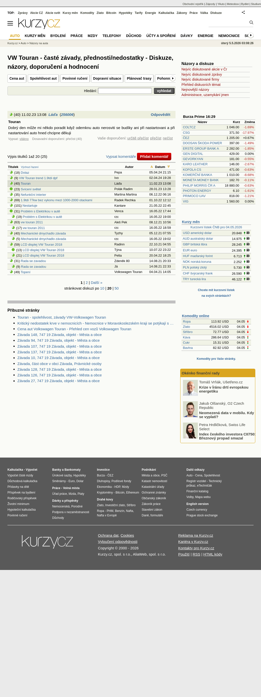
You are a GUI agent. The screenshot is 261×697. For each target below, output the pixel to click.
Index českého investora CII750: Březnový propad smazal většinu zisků (227, 438)
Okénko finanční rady (201, 373)
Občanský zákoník (154, 498)
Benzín (119, 511)
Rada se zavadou (33, 261)
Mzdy (93, 36)
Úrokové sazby (62, 475)
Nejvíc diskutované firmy (200, 79)
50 (117, 288)
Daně (145, 515)
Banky (56, 469)
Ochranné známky (154, 492)
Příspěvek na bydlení (21, 492)
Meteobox (233, 3)
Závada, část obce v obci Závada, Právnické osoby (59, 364)
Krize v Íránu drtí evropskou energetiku (223, 389)
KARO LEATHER (195, 164)
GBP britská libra (195, 244)
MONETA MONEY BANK (201, 180)
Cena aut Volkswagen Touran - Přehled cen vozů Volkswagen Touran (74, 329)
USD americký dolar (197, 233)
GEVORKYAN (193, 159)
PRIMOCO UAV (194, 196)
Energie (150, 13)
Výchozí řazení (30, 167)
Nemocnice (229, 36)
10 (102, 288)
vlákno (24, 139)
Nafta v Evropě (107, 515)
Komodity (87, 13)
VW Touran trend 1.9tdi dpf (38, 178)
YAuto (221, 3)
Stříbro (188, 332)
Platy (81, 494)
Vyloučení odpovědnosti (117, 541)
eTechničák (204, 485)
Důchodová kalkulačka (22, 481)
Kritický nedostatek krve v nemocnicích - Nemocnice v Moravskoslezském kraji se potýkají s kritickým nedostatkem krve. (96, 323)
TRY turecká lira (194, 279)
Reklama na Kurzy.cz (195, 535)
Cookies (127, 535)
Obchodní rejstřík (193, 3)
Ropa (187, 321)
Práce (194, 13)
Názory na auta (38, 43)
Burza (101, 475)
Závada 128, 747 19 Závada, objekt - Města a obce (59, 369)
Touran (26, 183)
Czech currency (196, 509)
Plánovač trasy (139, 78)
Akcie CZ (36, 13)
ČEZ (186, 138)
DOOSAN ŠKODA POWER (202, 143)
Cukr (186, 342)
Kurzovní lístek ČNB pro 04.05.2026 (216, 227)
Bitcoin (111, 13)
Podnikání (149, 469)
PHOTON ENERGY (197, 191)
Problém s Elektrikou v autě (40, 211)
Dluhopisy (103, 481)
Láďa (53, 114)
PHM (110, 511)
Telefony (112, 36)
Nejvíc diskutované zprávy (201, 74)
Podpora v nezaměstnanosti (70, 512)
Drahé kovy (105, 499)
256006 (67, 114)
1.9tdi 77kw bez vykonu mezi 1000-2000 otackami (56, 200)
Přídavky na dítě (18, 487)
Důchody (58, 518)
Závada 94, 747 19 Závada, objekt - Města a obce (58, 340)
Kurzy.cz (12, 43)
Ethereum (132, 492)
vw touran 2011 (32, 222)
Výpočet (31, 469)
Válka (204, 13)
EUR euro (190, 250)
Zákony (181, 13)
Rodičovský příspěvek (22, 498)
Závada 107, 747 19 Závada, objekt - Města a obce (59, 346)
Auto (23, 43)
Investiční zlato (115, 505)
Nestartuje (30, 205)
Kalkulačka (166, 13)
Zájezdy (210, 3)
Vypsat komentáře (121, 156)
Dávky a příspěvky (65, 500)
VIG (185, 201)
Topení (25, 272)
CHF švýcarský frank (198, 273)
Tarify (139, 13)
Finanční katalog (197, 491)
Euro (71, 481)
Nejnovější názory (195, 90)
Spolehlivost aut (43, 78)
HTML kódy (212, 554)
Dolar (80, 481)
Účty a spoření (161, 36)
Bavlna (188, 348)
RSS (196, 554)
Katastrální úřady (153, 487)
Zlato (186, 327)
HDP (117, 487)
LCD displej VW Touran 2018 (41, 244)
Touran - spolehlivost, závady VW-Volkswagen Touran (61, 317)
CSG (186, 132)
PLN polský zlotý (195, 267)
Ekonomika (104, 487)
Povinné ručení (74, 78)
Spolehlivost (212, 475)
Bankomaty (72, 469)
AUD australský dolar (198, 238)
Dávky (186, 36)
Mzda (72, 494)
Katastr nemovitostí (154, 481)
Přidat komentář (154, 156)
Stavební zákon (152, 509)
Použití (184, 554)
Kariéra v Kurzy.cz (193, 541)
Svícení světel (31, 189)
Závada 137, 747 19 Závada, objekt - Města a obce (59, 352)
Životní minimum (18, 504)
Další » (96, 282)
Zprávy (23, 13)
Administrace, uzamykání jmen (205, 95)
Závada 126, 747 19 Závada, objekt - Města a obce (59, 375)
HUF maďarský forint (198, 256)
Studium (256, 3)
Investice (103, 469)
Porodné (77, 506)
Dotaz (25, 172)
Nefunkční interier (33, 195)
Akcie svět (52, 13)
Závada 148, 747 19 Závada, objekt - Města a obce (59, 334)
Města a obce (151, 475)
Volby (189, 497)
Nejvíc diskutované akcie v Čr (204, 69)
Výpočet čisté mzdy (20, 475)
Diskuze (216, 13)
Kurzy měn (191, 222)
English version (197, 504)
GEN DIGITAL (193, 154)
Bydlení (57, 36)
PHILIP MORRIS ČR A (199, 185)
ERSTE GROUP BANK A (201, 148)
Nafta (129, 511)
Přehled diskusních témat (200, 85)
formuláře (156, 515)
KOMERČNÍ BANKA (197, 175)
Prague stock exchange (202, 515)
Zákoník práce (151, 504)
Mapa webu (203, 497)
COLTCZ (189, 127)
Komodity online (195, 316)
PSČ (164, 475)
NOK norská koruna (197, 262)
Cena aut (16, 78)
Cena (198, 475)
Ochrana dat (108, 535)
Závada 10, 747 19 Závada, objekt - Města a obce (58, 358)
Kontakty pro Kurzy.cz (196, 548)
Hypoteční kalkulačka (21, 509)
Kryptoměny (105, 492)
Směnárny (59, 481)
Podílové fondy (121, 481)
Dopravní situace (107, 78)
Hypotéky (125, 13)
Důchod (133, 36)
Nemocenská (61, 506)
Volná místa (71, 488)
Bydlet (245, 3)
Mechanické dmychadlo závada (43, 233)
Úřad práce (59, 494)
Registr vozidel (196, 481)
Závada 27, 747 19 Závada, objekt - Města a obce (58, 381)
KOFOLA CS (192, 169)
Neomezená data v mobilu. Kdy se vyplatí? (226, 414)
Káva (186, 337)
